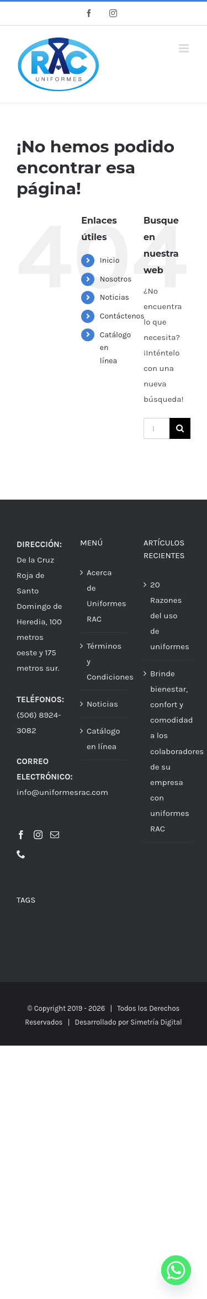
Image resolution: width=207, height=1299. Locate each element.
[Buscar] (179, 428)
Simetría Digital (156, 1022)
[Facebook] (21, 834)
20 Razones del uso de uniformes (167, 615)
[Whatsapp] (176, 1270)
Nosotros (116, 279)
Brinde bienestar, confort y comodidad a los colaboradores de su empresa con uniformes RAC (167, 751)
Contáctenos (122, 316)
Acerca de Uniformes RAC (104, 596)
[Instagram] (38, 834)
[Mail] (54, 834)
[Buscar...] (156, 428)
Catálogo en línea (103, 738)
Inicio (110, 260)
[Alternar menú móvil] (184, 48)
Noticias (114, 297)
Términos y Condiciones (104, 661)
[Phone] (21, 854)
